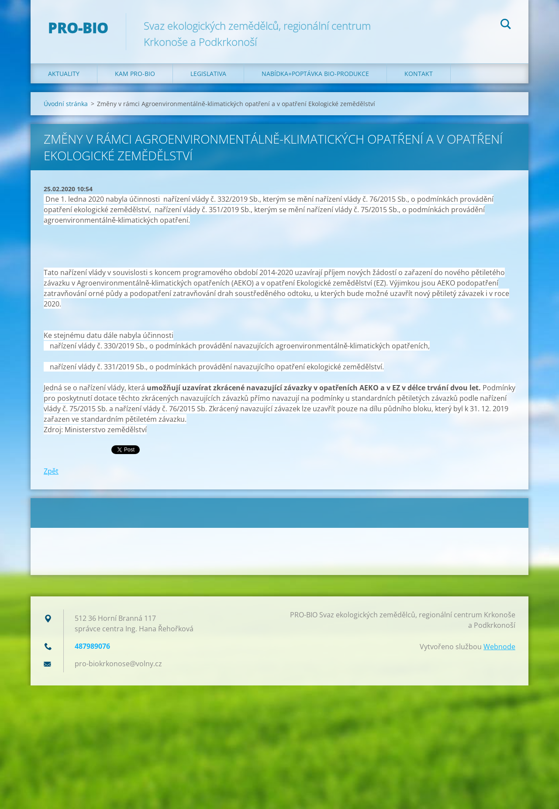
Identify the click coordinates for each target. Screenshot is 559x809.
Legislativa (208, 73)
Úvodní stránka (66, 104)
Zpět (51, 471)
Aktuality (63, 73)
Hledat (505, 25)
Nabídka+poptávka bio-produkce (315, 73)
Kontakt (418, 73)
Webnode (499, 646)
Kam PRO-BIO (135, 73)
